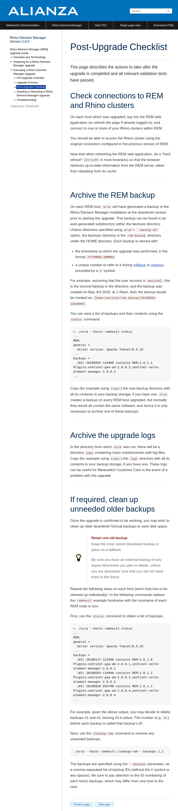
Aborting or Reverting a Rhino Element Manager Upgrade (35, 93)
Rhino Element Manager (67, 25)
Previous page (82, 804)
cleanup (157, 265)
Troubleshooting (26, 99)
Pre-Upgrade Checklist (30, 77)
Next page (104, 804)
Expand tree (32, 106)
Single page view (130, 25)
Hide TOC (101, 25)
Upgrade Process (27, 82)
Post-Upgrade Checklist (30, 87)
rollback (139, 265)
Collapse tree (17, 106)
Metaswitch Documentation (22, 25)
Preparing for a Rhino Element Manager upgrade (31, 63)
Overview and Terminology (29, 57)
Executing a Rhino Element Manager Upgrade (29, 71)
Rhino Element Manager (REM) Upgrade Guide (29, 51)
